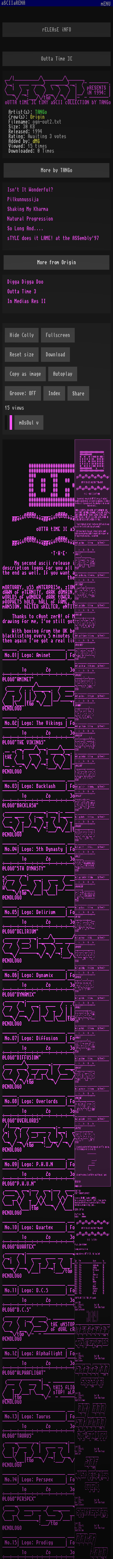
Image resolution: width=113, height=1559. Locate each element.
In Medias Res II (26, 301)
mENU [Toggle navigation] (106, 4)
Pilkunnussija (23, 199)
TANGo (41, 112)
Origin (37, 117)
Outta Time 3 (21, 291)
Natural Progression (30, 218)
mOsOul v (29, 422)
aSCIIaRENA (13, 3)
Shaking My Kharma (27, 209)
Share (78, 393)
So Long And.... (25, 228)
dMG (36, 141)
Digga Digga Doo (25, 281)
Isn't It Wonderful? (30, 189)
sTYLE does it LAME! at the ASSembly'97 (53, 238)
